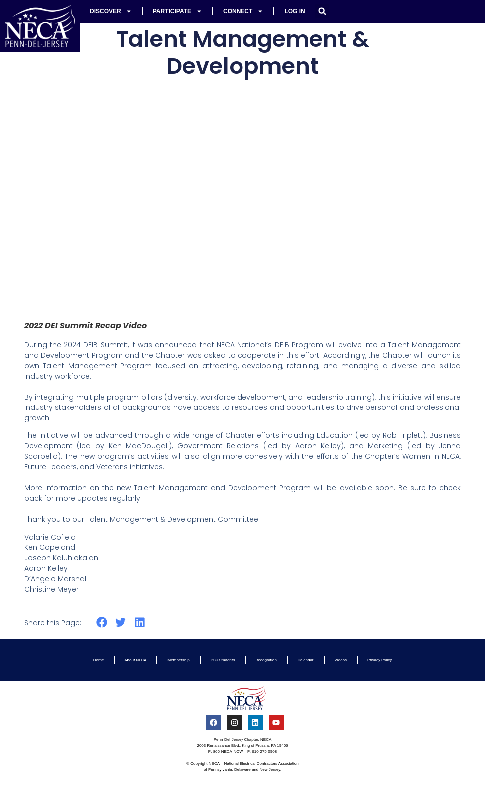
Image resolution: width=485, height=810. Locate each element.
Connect (243, 11)
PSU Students (223, 660)
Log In (294, 11)
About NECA (135, 660)
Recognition (266, 660)
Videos (341, 660)
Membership (178, 660)
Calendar (306, 660)
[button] (322, 11)
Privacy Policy (379, 660)
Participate (177, 11)
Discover (111, 11)
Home (98, 660)
